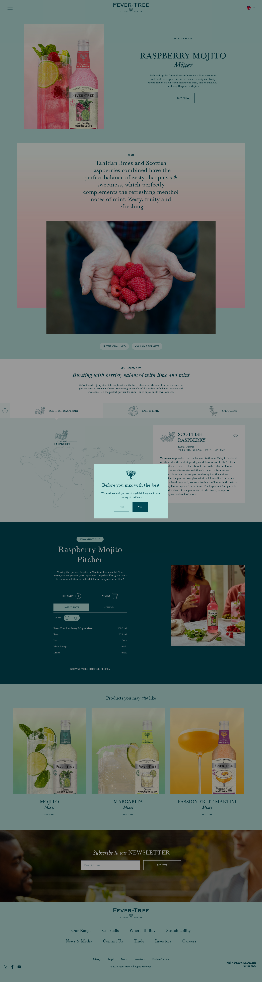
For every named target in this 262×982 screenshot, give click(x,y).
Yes (140, 507)
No (122, 507)
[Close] (162, 469)
